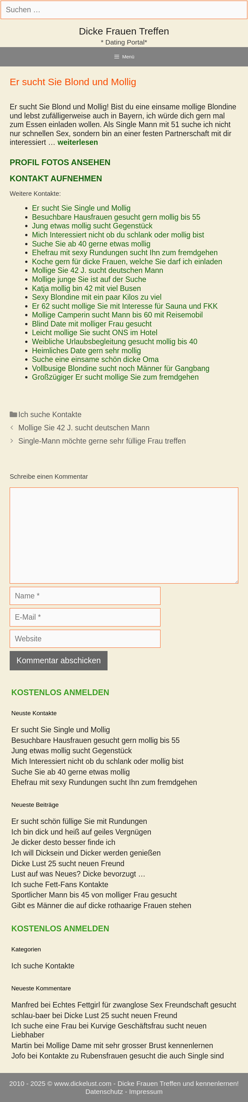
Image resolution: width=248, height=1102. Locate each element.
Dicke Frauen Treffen (124, 31)
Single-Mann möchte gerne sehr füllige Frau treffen (102, 441)
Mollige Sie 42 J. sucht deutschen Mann (84, 428)
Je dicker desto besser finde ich (63, 842)
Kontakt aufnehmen (56, 178)
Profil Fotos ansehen (60, 162)
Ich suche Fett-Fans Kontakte (59, 884)
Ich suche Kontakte (50, 414)
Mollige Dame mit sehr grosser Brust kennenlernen (129, 1045)
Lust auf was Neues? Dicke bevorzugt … (78, 874)
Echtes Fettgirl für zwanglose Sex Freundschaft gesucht (144, 1005)
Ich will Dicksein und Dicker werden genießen (86, 853)
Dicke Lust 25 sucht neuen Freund (67, 863)
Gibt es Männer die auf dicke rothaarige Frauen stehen (101, 905)
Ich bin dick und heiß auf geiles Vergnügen (81, 832)
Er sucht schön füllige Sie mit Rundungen (79, 821)
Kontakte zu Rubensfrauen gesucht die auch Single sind (131, 1056)
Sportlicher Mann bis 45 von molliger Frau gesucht (94, 895)
